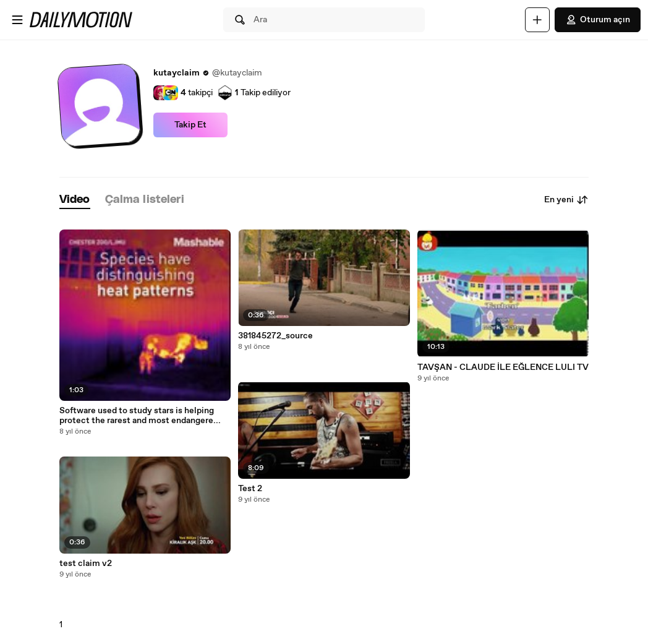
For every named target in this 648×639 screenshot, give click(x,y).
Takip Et (190, 125)
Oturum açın (597, 20)
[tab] (74, 200)
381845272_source (275, 336)
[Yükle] (537, 19)
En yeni (566, 200)
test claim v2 (85, 563)
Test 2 (250, 489)
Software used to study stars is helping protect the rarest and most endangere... (140, 416)
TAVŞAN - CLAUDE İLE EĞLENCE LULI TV (503, 367)
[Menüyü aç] (17, 19)
